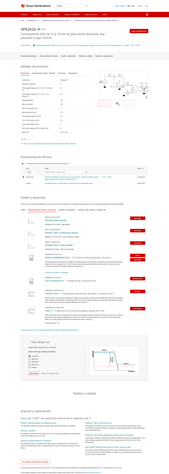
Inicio (22, 20)
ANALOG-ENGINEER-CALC (57, 257)
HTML (138, 45)
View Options (137, 308)
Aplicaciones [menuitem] (37, 14)
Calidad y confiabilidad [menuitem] (71, 14)
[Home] (36, 6)
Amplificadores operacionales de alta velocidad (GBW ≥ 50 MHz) (96, 20)
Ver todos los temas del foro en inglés (35, 462)
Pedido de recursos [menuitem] (90, 14)
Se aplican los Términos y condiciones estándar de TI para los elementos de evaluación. (49, 330)
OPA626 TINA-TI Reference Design (61, 232)
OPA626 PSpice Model (55, 220)
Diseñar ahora (137, 279)
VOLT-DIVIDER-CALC (54, 281)
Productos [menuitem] (24, 14)
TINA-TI (48, 310)
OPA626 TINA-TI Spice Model (59, 245)
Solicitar (138, 291)
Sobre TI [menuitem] (105, 14)
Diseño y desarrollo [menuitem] (52, 14)
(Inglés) (126, 45)
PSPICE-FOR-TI (52, 293)
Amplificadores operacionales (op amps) (55, 20)
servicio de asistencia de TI (92, 472)
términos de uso (116, 468)
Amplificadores (32, 20)
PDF (132, 45)
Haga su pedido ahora (138, 31)
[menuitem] (147, 14)
